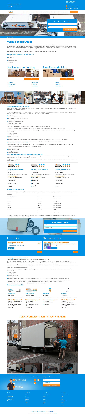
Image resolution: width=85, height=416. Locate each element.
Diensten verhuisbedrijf (40, 11)
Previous (15, 335)
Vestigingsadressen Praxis (13, 152)
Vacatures (26, 402)
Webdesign (44, 411)
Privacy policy (27, 397)
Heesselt (11, 86)
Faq (25, 396)
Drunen (62, 403)
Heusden (44, 402)
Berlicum (44, 399)
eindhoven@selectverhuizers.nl (22, 384)
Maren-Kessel (12, 84)
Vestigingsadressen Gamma (13, 151)
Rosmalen (44, 396)
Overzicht (39, 251)
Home (24, 11)
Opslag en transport (10, 400)
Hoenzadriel (35, 82)
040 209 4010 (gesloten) (73, 8)
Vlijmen (62, 399)
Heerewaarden (59, 86)
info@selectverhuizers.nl (73, 6)
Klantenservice (56, 11)
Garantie (26, 400)
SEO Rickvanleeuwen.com (50, 411)
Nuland (44, 403)
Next (70, 335)
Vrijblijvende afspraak (73, 11)
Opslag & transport (64, 11)
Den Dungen (45, 400)
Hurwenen (35, 86)
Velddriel (34, 84)
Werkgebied (27, 399)
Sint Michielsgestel (64, 400)
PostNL (15, 133)
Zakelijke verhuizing (48, 11)
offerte (25, 174)
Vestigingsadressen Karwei (13, 149)
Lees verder (11, 248)
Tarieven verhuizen (10, 399)
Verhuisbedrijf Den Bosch (47, 394)
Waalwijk (62, 405)
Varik (57, 82)
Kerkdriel (11, 82)
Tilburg (62, 396)
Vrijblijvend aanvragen (69, 29)
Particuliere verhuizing (30, 11)
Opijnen (58, 84)
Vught (62, 397)
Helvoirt (62, 402)
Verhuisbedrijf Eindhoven (65, 394)
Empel (44, 397)
